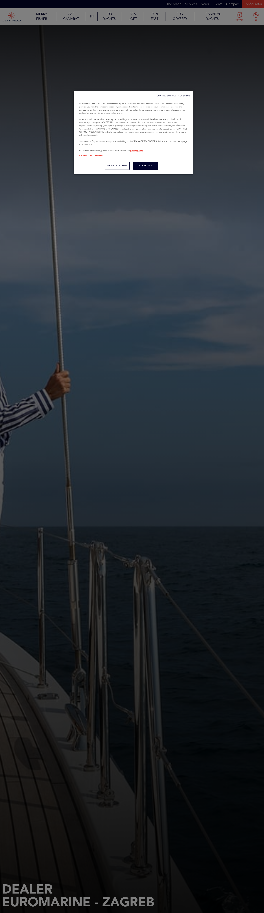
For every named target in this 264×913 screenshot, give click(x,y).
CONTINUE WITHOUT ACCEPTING (173, 96)
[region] (133, 132)
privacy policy (136, 151)
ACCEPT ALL (145, 165)
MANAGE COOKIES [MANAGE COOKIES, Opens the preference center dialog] (117, 165)
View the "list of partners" (91, 155)
